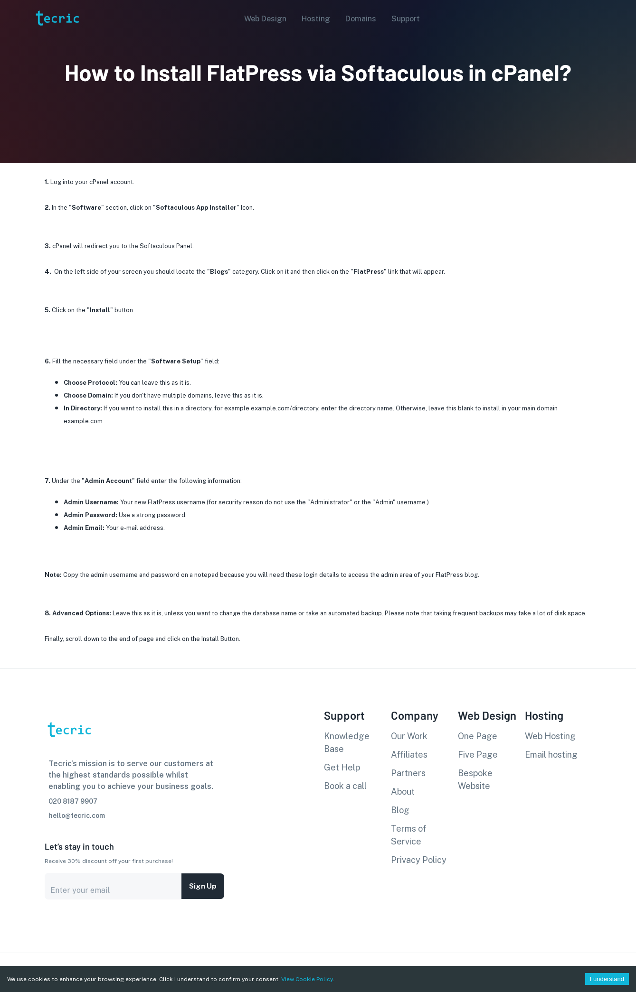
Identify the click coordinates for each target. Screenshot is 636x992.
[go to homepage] (56, 40)
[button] (262, 19)
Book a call (345, 786)
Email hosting (551, 755)
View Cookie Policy (306, 979)
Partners (408, 773)
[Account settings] (622, 18)
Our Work (409, 736)
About (403, 792)
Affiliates (409, 755)
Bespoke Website (475, 779)
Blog (400, 810)
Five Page (478, 755)
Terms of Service (409, 835)
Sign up (202, 886)
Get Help (342, 767)
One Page (477, 736)
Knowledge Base (347, 742)
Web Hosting (550, 736)
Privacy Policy (418, 860)
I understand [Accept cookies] (607, 979)
